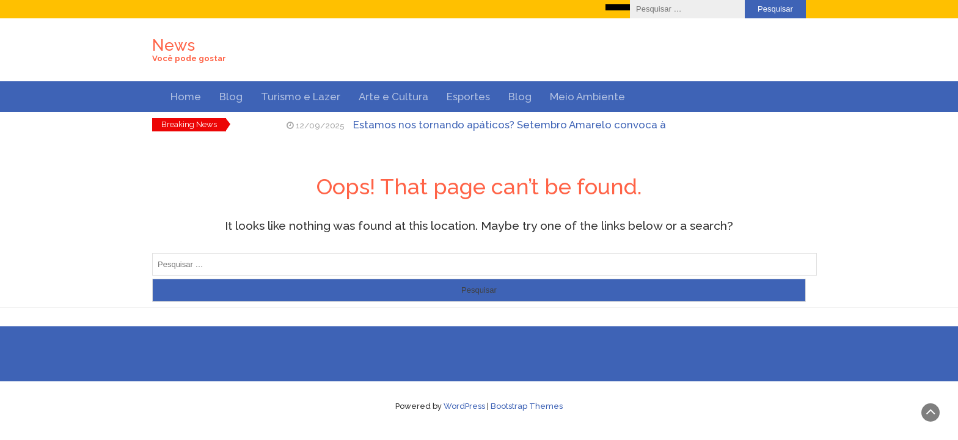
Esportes (468, 96)
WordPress (464, 406)
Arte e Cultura (393, 96)
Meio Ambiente (587, 96)
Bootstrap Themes (527, 406)
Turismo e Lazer (300, 96)
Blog (231, 96)
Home (185, 96)
